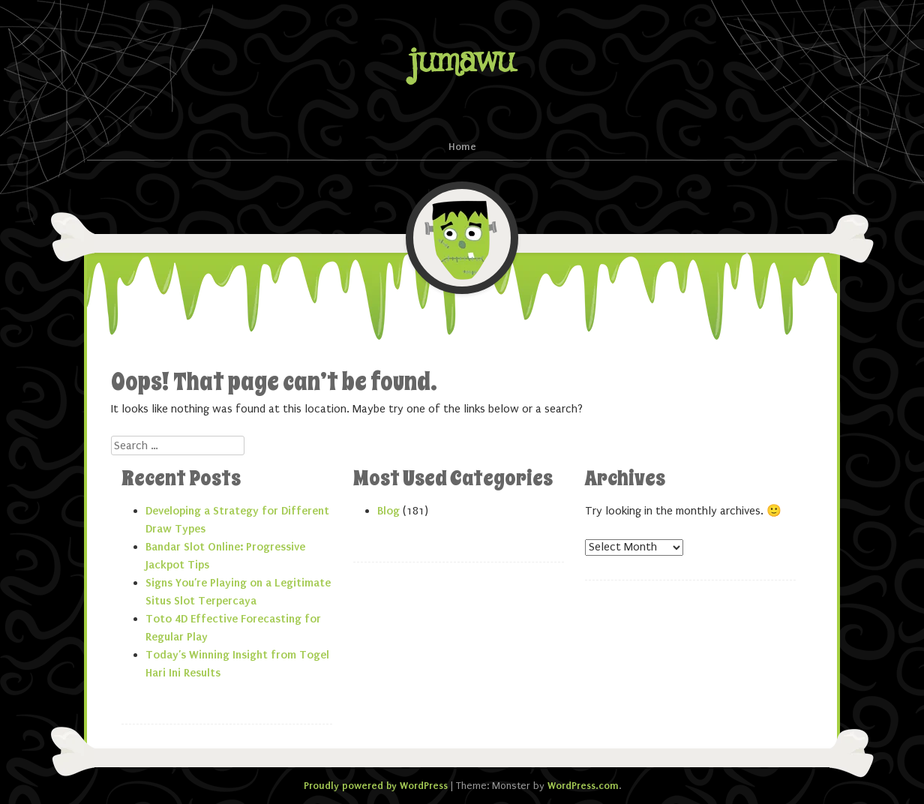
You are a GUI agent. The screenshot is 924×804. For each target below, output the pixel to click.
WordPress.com (583, 785)
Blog (388, 511)
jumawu (462, 61)
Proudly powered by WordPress (376, 785)
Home (462, 146)
